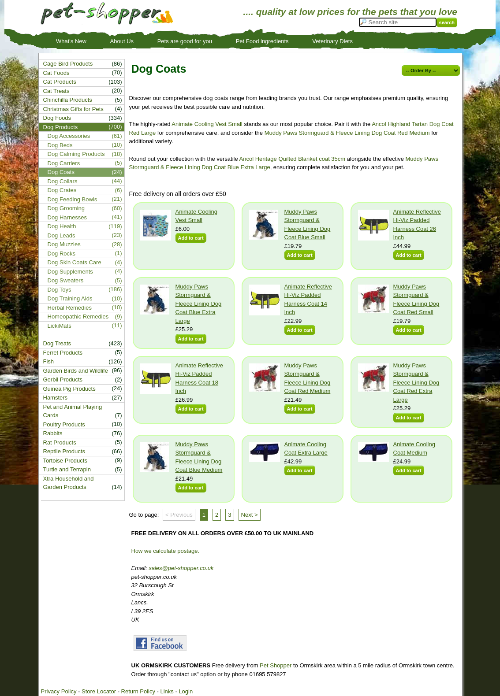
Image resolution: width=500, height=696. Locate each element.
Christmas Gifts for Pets (73, 109)
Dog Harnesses (67, 217)
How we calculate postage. (165, 551)
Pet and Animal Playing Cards (72, 411)
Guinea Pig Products (69, 388)
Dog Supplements (70, 271)
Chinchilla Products (67, 99)
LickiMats (59, 325)
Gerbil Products (63, 379)
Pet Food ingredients (262, 41)
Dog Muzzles (64, 244)
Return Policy (138, 691)
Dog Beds (60, 145)
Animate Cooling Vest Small (207, 124)
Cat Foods (56, 73)
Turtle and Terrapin (67, 469)
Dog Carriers (64, 163)
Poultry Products (64, 424)
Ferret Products (63, 352)
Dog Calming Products (76, 154)
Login (186, 691)
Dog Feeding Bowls (72, 199)
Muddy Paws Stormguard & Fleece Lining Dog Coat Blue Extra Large (198, 303)
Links (166, 691)
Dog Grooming (66, 208)
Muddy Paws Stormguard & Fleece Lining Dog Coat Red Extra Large (416, 382)
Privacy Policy (59, 691)
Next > (249, 514)
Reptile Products (64, 451)
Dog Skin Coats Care (74, 262)
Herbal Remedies (70, 307)
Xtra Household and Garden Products (68, 483)
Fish (48, 361)
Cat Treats (56, 91)
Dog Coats (61, 172)
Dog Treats (57, 343)
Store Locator (99, 691)
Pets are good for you (184, 41)
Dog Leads (61, 235)
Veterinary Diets (332, 41)
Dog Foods (57, 118)
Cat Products (59, 81)
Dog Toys (59, 289)
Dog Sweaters (66, 280)
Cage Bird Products (68, 63)
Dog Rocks (62, 253)
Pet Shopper (275, 665)
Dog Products (60, 127)
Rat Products (59, 442)
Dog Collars (63, 181)
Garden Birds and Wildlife (75, 370)
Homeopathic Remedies (78, 316)
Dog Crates (62, 190)
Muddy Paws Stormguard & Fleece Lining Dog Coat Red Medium (347, 133)
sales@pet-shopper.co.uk (181, 568)
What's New (71, 41)
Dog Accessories (69, 136)
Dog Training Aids (70, 298)
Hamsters (55, 397)
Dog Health (62, 226)
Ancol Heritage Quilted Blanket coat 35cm (292, 158)
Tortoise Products (65, 460)
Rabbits (53, 433)
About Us (122, 41)
